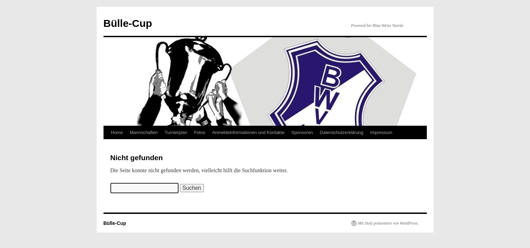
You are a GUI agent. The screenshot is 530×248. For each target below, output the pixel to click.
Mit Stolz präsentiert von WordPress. (388, 223)
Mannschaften (144, 132)
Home (117, 132)
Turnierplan (176, 132)
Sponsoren (302, 132)
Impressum (381, 132)
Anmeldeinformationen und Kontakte (248, 132)
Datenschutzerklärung (341, 132)
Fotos (199, 132)
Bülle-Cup (128, 23)
